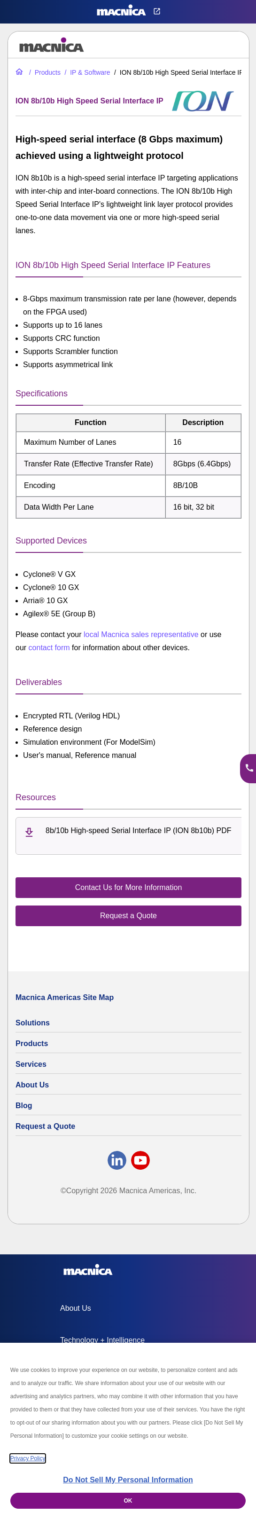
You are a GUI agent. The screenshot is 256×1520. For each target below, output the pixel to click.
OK (128, 1500)
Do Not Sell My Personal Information (128, 1480)
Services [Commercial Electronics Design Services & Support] (31, 1064)
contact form (49, 648)
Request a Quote (45, 1126)
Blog (24, 1106)
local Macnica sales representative (141, 634)
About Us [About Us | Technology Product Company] (32, 1085)
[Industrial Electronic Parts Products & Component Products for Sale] (44, 72)
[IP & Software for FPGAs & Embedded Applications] (86, 72)
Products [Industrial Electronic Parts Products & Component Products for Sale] (32, 1043)
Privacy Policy (28, 1458)
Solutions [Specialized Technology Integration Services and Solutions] (33, 1023)
